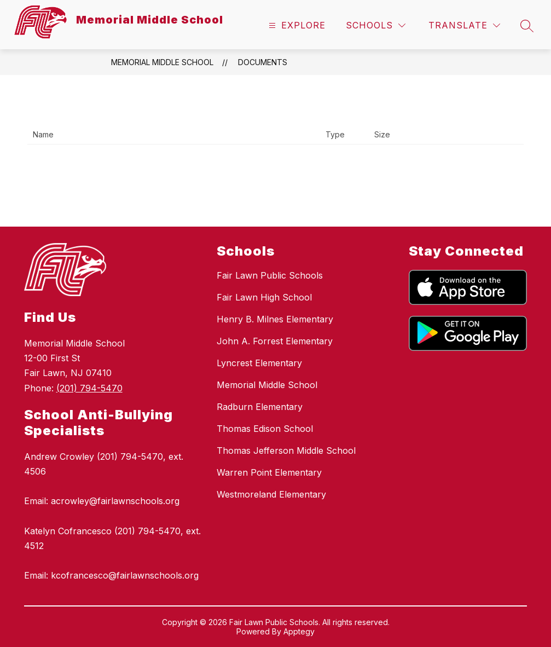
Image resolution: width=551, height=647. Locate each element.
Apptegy (299, 631)
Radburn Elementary (260, 406)
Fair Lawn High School (264, 297)
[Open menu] (296, 25)
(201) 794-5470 (89, 388)
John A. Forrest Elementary (275, 341)
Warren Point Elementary (269, 472)
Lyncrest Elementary (259, 362)
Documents (262, 62)
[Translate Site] (464, 25)
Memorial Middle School (162, 62)
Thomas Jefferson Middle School (286, 450)
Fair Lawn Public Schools (270, 275)
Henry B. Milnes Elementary (275, 319)
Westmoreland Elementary (271, 494)
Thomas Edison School (265, 428)
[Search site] (526, 25)
